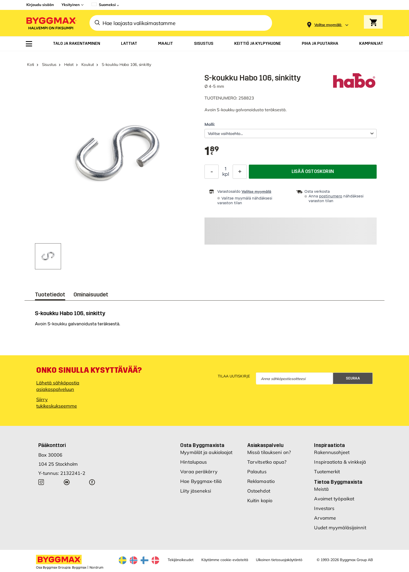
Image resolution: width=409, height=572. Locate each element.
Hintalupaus (193, 462)
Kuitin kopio (259, 500)
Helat (69, 64)
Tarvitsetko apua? (267, 462)
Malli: (209, 124)
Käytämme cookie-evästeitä (224, 559)
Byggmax (79, 567)
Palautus (257, 472)
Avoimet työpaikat (334, 499)
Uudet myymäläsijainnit (340, 528)
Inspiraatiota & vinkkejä (340, 462)
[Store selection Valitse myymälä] (328, 25)
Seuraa (353, 378)
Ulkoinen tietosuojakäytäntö (279, 559)
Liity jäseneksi (195, 491)
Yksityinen (71, 4)
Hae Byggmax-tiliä (201, 481)
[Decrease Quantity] (211, 172)
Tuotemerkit (327, 472)
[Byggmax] (50, 23)
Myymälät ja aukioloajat (206, 452)
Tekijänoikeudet (181, 559)
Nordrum (96, 567)
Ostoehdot (258, 491)
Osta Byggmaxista (202, 445)
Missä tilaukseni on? (269, 452)
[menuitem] (29, 43)
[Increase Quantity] (240, 172)
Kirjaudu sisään (40, 4)
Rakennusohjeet (331, 452)
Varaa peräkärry (199, 472)
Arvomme (325, 518)
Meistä (321, 489)
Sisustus (49, 64)
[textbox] (211, 151)
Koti (30, 64)
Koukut (87, 64)
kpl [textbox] (225, 174)
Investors (324, 508)
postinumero (330, 196)
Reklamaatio (261, 481)
